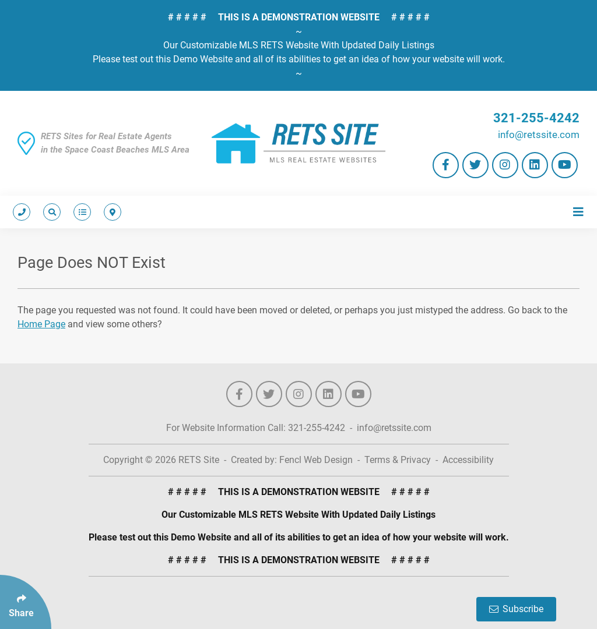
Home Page (41, 324)
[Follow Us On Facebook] (446, 165)
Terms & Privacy (397, 459)
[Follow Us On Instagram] (505, 165)
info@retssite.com (539, 134)
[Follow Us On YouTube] (565, 165)
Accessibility (468, 459)
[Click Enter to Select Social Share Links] (25, 602)
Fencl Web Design (316, 459)
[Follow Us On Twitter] (475, 165)
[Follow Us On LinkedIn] (535, 165)
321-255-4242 (536, 118)
